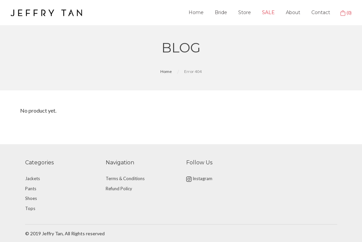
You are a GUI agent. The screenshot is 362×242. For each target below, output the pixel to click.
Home (196, 12)
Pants (30, 188)
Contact (320, 12)
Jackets (32, 178)
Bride (221, 12)
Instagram (199, 179)
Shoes (31, 198)
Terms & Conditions (125, 178)
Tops (30, 208)
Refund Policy (119, 188)
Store (244, 12)
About (293, 12)
